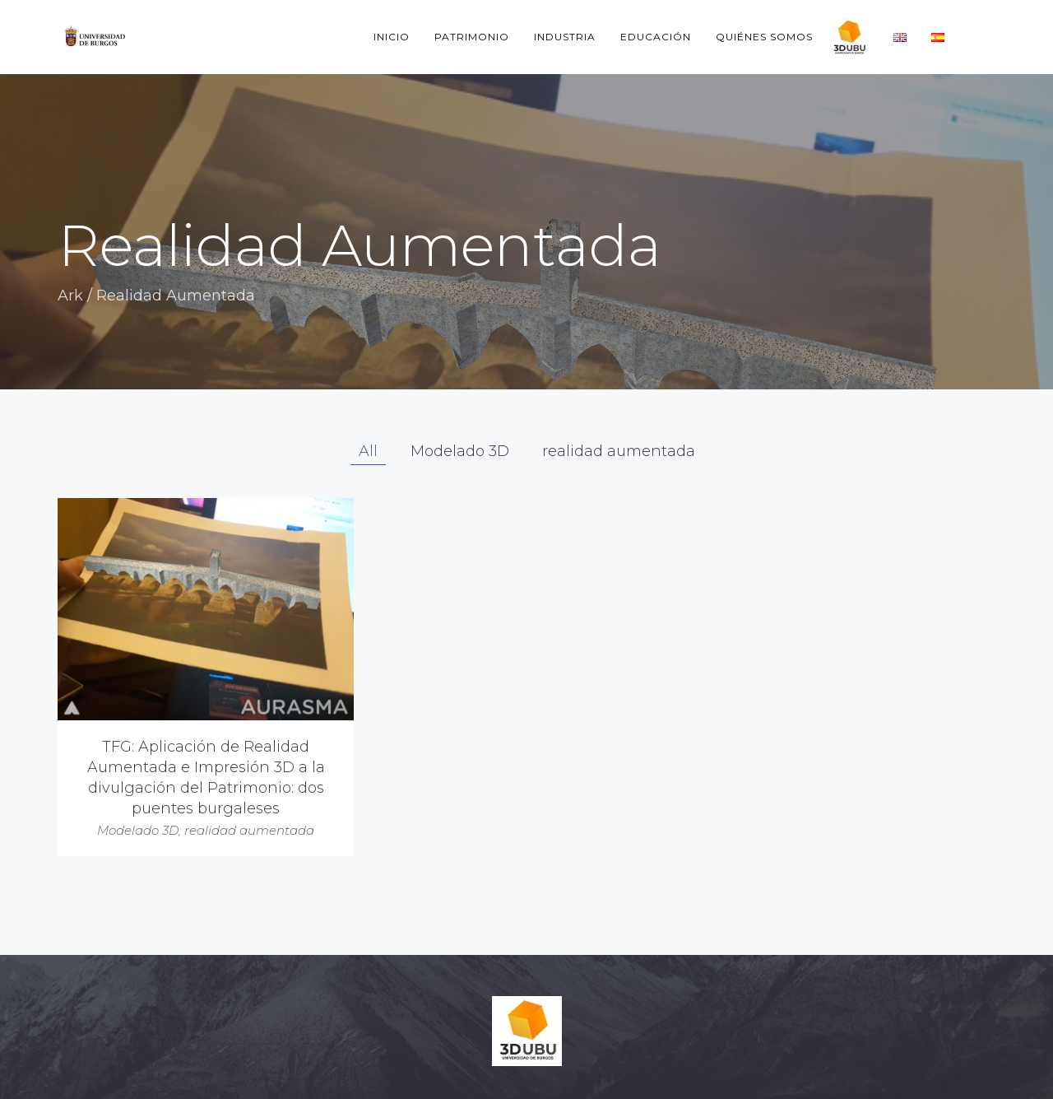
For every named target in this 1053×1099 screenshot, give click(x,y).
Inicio (391, 36)
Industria (565, 36)
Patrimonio (471, 36)
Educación (655, 36)
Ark (70, 295)
